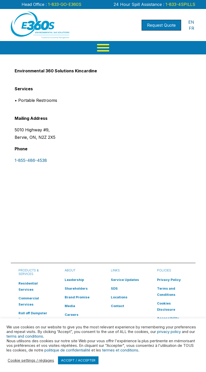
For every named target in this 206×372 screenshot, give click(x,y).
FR (191, 28)
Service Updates (125, 280)
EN (191, 22)
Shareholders (76, 288)
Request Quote (161, 25)
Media (70, 306)
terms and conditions (24, 336)
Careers (72, 315)
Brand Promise (77, 297)
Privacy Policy (169, 280)
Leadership (74, 280)
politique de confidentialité (67, 350)
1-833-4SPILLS (179, 4)
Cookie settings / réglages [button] (31, 360)
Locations (119, 297)
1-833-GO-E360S (64, 4)
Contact (117, 306)
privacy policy (169, 331)
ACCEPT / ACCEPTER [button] (78, 360)
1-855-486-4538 (31, 160)
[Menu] (103, 48)
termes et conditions (120, 350)
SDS (114, 288)
